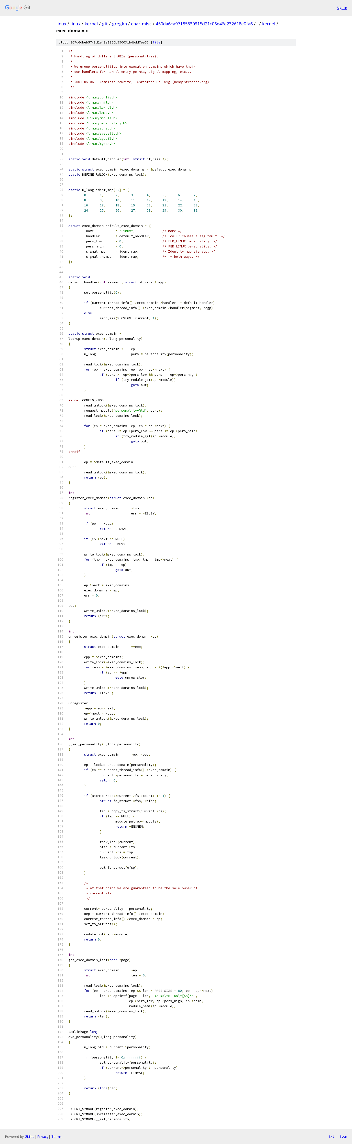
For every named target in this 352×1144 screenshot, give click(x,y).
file (156, 42)
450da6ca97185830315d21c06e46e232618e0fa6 (204, 24)
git (105, 24)
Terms (56, 1136)
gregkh (119, 24)
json (343, 1136)
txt (331, 1136)
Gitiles (29, 1136)
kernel (91, 24)
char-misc (141, 24)
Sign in (342, 7)
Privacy (42, 1136)
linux (61, 24)
